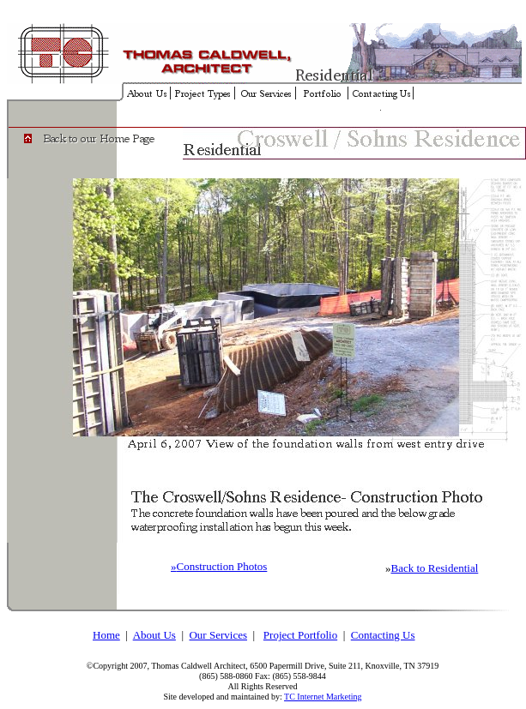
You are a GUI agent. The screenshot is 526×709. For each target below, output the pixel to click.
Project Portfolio (300, 634)
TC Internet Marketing (323, 696)
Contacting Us (383, 634)
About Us (154, 634)
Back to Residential (435, 568)
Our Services (218, 634)
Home (106, 634)
